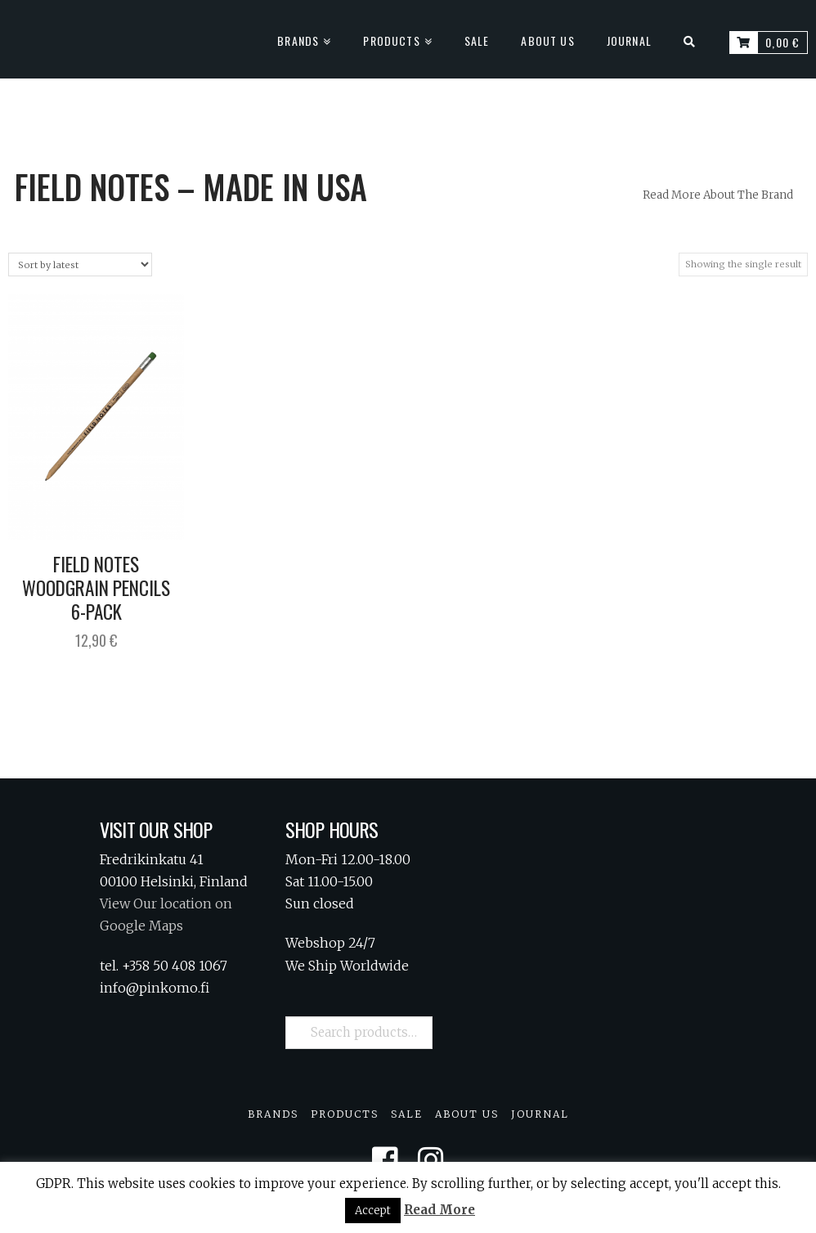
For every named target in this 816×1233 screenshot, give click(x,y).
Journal (540, 1114)
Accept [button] (373, 1210)
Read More (439, 1209)
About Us (467, 1114)
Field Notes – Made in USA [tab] (191, 186)
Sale (407, 1114)
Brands (273, 1114)
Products (345, 1114)
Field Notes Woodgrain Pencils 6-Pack (96, 587)
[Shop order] (80, 264)
